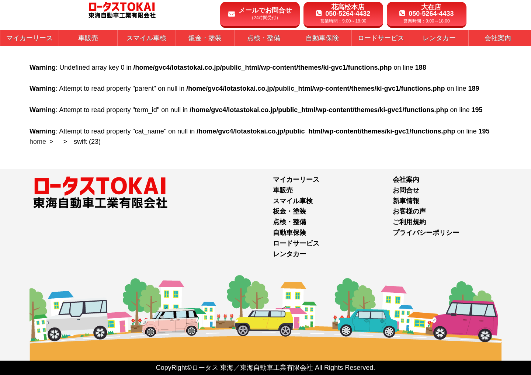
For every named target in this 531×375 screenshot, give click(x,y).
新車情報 (406, 201)
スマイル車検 (293, 201)
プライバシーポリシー (426, 232)
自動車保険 (289, 232)
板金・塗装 (289, 211)
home (38, 141)
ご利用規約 (409, 222)
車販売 (283, 190)
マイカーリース (296, 179)
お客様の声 (409, 211)
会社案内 (406, 179)
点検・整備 (289, 222)
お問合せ (406, 190)
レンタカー (289, 254)
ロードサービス (296, 243)
